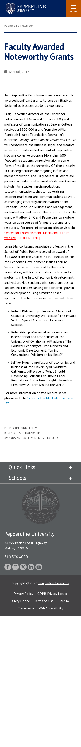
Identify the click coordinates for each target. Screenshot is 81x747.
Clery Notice (21, 601)
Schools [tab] (17, 477)
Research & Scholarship (21, 433)
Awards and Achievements (24, 438)
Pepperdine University (20, 428)
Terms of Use (44, 601)
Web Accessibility (51, 608)
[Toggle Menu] (73, 8)
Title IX (63, 601)
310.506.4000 (16, 556)
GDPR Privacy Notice (52, 593)
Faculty (53, 438)
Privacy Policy (23, 593)
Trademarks (26, 608)
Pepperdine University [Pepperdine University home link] (20, 4)
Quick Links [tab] (22, 467)
